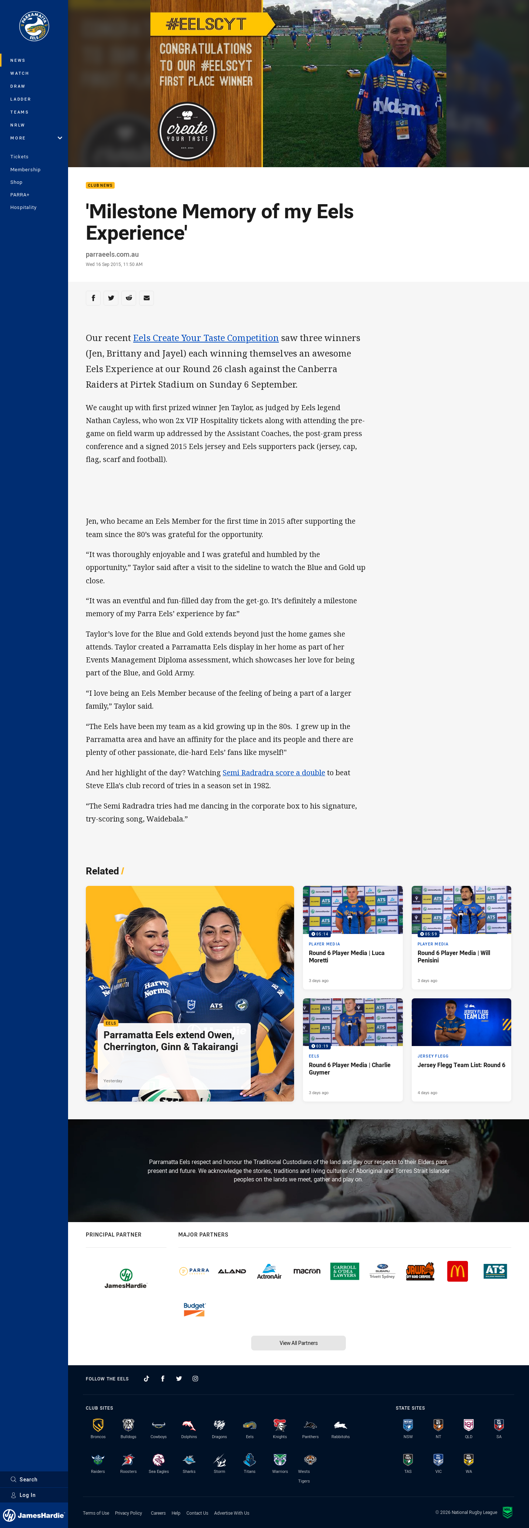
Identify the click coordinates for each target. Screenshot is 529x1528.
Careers (158, 1513)
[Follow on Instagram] (195, 1378)
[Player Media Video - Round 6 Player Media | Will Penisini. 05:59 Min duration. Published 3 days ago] (462, 937)
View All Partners (299, 1342)
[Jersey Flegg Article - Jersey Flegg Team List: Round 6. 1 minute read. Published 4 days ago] (462, 1050)
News (18, 60)
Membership (25, 169)
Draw (18, 86)
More (36, 138)
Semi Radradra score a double (274, 773)
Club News (100, 185)
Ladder (20, 99)
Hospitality (23, 207)
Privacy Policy (128, 1513)
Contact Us (197, 1513)
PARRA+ (20, 194)
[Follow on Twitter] (179, 1378)
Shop (16, 182)
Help (176, 1513)
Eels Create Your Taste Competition (206, 338)
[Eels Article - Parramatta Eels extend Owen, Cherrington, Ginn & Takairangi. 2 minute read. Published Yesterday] (190, 994)
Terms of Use (96, 1513)
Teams (19, 112)
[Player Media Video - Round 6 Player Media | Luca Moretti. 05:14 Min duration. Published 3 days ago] (353, 937)
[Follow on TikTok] (146, 1378)
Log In (23, 1494)
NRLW (18, 125)
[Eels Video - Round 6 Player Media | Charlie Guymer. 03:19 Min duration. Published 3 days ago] (353, 1050)
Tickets (19, 156)
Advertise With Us (231, 1513)
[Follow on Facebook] (163, 1378)
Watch (20, 73)
